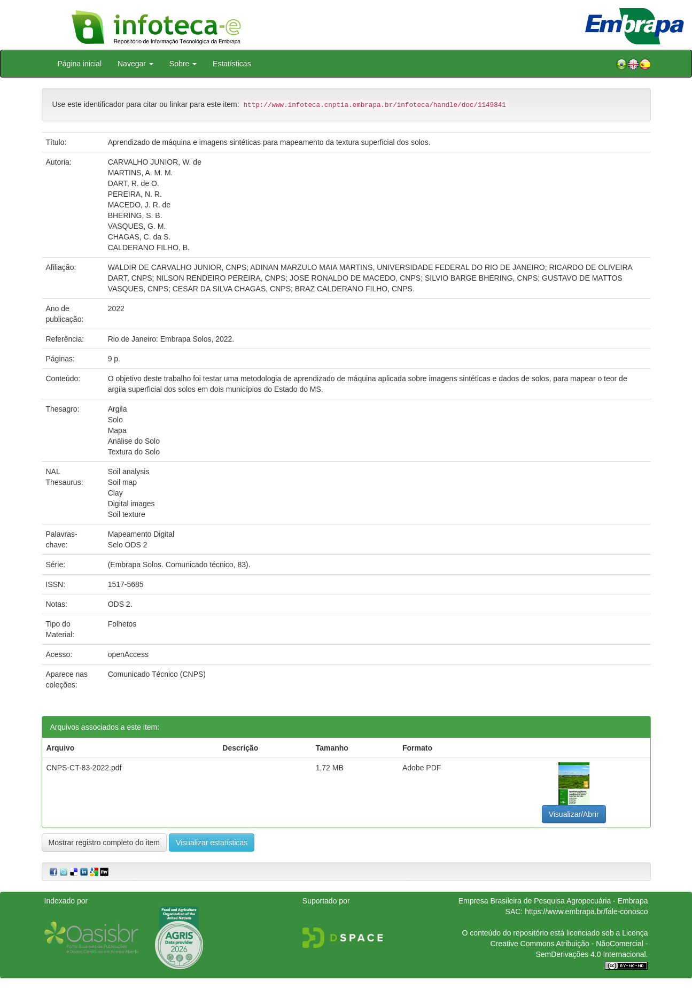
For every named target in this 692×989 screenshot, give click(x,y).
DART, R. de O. (133, 183)
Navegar (135, 63)
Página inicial (80, 63)
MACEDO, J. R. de (139, 204)
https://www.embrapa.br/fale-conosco (586, 911)
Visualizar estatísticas (211, 842)
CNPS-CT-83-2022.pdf (84, 767)
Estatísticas (232, 63)
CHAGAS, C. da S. (139, 237)
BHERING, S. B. (135, 215)
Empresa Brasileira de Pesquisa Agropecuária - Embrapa (553, 901)
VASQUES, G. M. (137, 226)
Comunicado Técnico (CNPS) (157, 674)
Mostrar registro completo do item (104, 842)
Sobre (183, 63)
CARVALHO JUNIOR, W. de (154, 162)
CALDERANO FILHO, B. (149, 247)
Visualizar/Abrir (574, 814)
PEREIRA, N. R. (135, 194)
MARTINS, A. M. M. (140, 172)
